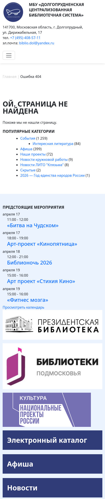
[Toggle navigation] (9, 55)
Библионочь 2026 (29, 262)
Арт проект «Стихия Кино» (41, 281)
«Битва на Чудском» (33, 225)
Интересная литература (53, 143)
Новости (22, 487)
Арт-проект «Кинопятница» (42, 243)
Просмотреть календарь (23, 307)
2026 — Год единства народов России (52, 175)
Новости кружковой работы (44, 159)
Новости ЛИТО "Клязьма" (42, 164)
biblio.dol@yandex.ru (36, 43)
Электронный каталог (47, 440)
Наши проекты (33, 154)
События (27, 138)
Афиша (26, 148)
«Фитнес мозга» (27, 299)
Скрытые (28, 170)
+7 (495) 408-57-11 (25, 37)
